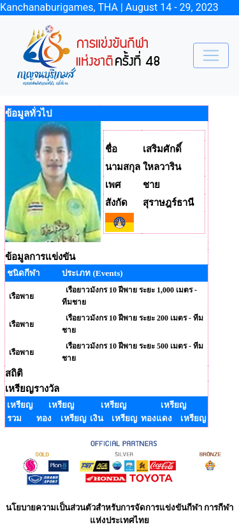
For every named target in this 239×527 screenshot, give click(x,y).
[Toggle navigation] (211, 55)
